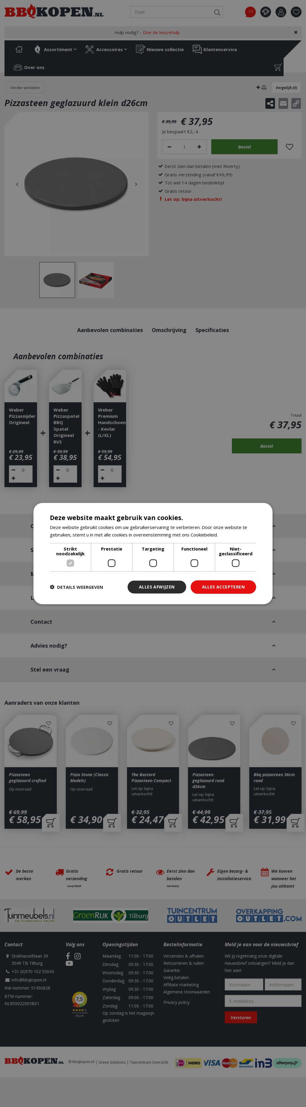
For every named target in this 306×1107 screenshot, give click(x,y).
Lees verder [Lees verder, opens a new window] (231, 535)
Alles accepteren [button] (223, 587)
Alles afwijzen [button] (157, 587)
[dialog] (153, 553)
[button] (76, 587)
